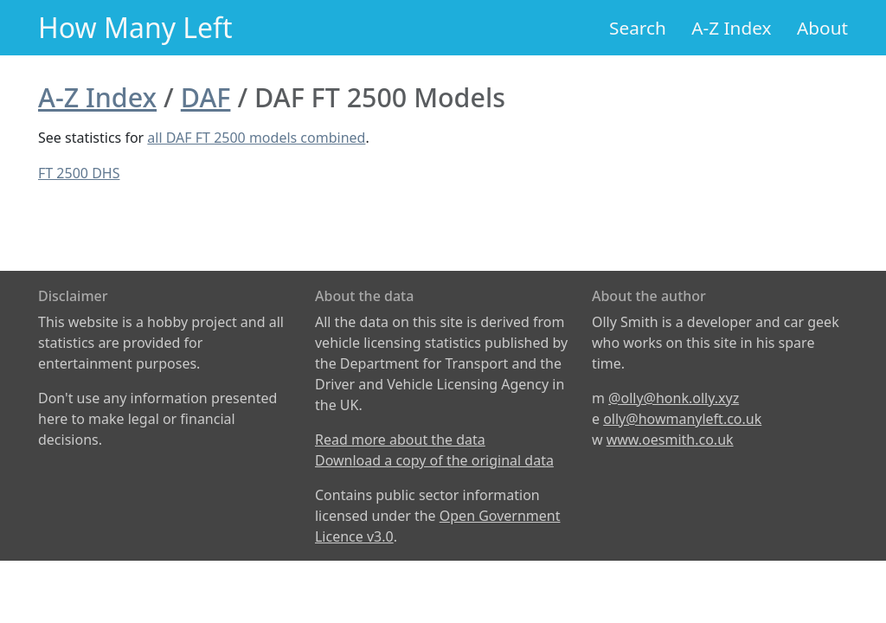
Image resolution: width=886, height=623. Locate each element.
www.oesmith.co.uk (670, 439)
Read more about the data (400, 439)
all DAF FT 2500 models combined (256, 137)
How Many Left (135, 27)
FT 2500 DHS (78, 173)
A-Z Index (731, 28)
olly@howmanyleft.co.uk (682, 418)
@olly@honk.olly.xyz (673, 398)
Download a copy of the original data (434, 460)
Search (637, 28)
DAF (206, 97)
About (822, 28)
